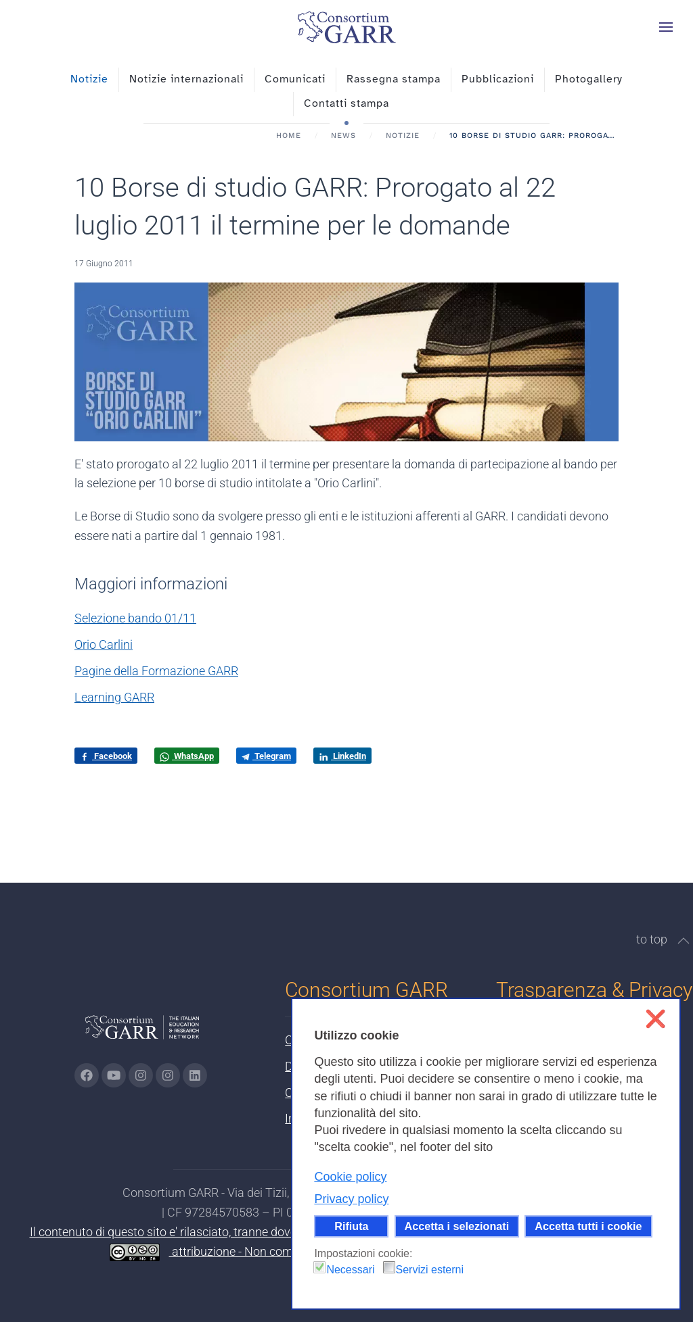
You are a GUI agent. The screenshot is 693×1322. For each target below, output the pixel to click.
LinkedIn (342, 756)
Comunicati (295, 79)
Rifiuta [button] (351, 1226)
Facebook (106, 756)
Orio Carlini (103, 644)
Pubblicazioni (498, 79)
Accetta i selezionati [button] (457, 1226)
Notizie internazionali (186, 79)
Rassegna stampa (393, 79)
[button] (666, 27)
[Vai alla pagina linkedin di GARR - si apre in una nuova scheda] (195, 1075)
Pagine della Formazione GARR (156, 671)
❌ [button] (655, 1018)
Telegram (266, 756)
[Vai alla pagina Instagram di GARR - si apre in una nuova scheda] (141, 1075)
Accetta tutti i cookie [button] (588, 1226)
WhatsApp (187, 756)
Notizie (89, 79)
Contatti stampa (346, 103)
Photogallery (589, 79)
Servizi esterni (430, 1269)
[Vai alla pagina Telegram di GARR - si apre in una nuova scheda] (168, 1075)
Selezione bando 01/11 (135, 618)
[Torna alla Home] (346, 27)
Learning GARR (114, 697)
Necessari (350, 1269)
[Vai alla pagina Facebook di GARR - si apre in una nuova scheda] (86, 1075)
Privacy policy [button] (351, 1199)
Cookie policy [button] (350, 1176)
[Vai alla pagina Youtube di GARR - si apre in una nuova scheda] (114, 1075)
